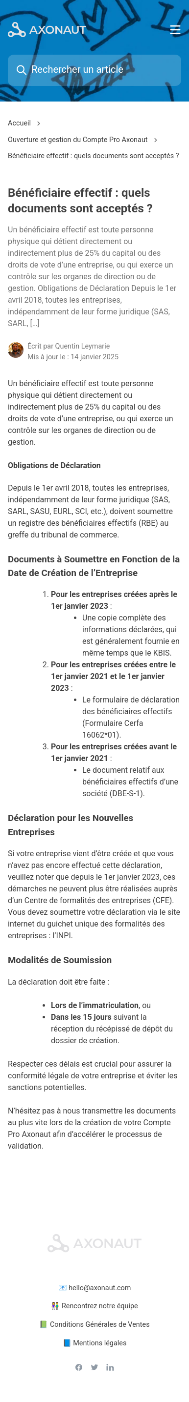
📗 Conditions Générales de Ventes (94, 1324)
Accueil (19, 123)
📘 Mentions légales (95, 1343)
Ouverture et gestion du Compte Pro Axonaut (78, 140)
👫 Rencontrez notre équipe (94, 1306)
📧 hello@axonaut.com (94, 1288)
